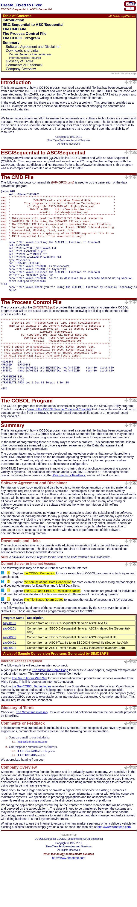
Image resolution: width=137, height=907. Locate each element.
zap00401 (9, 681)
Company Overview (21, 69)
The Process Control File (24, 33)
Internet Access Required (25, 57)
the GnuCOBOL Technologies (31, 724)
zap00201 (9, 667)
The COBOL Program (21, 38)
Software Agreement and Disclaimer (33, 46)
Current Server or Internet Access (30, 54)
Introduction (13, 20)
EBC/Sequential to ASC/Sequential (33, 24)
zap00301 (9, 675)
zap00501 (9, 686)
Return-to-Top (68, 873)
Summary (11, 42)
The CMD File (14, 29)
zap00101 (9, 661)
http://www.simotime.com (114, 865)
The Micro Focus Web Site (29, 716)
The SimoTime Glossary (32, 750)
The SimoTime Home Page (123, 73)
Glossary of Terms (19, 61)
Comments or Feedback (24, 65)
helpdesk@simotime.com (32, 780)
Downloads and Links (22, 50)
